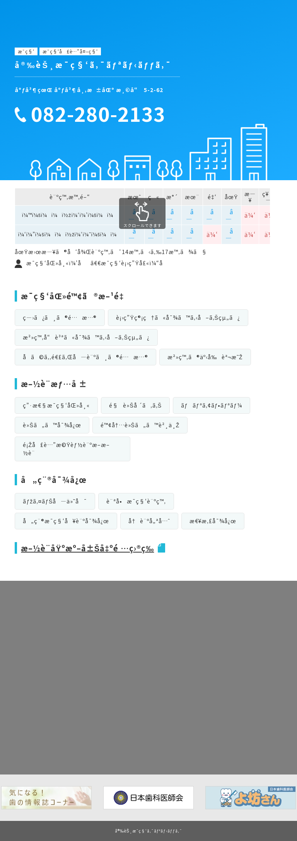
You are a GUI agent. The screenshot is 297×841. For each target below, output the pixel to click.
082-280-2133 (98, 113)
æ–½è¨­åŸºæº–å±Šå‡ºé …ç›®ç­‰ (87, 548)
